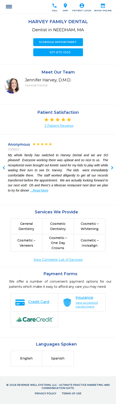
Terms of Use (71, 393)
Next (4, 168)
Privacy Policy (45, 393)
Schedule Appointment (58, 42)
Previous (112, 168)
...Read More (39, 190)
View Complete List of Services (58, 260)
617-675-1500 (58, 52)
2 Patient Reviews (59, 126)
